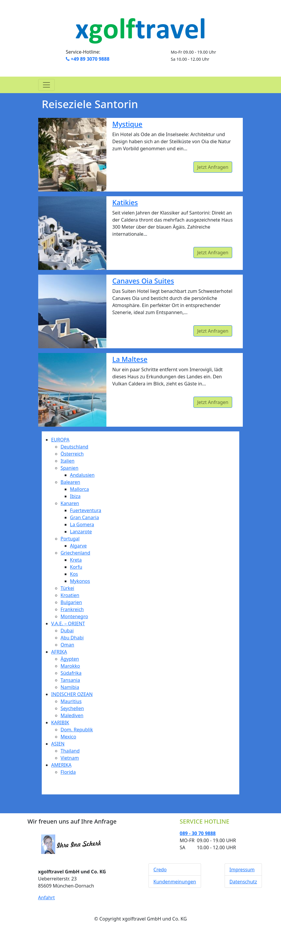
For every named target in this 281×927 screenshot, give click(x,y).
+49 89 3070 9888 (88, 59)
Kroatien (70, 595)
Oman (67, 644)
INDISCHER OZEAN (72, 694)
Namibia (70, 687)
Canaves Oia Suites (143, 281)
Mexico (68, 736)
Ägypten (70, 659)
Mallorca (79, 489)
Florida (68, 772)
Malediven (72, 715)
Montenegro (74, 616)
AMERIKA (61, 765)
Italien (67, 461)
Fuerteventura (85, 510)
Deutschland (74, 446)
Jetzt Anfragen (212, 167)
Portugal (70, 538)
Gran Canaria (84, 517)
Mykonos (80, 581)
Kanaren (70, 503)
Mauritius (71, 701)
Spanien (69, 468)
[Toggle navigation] (46, 85)
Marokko (70, 666)
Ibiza (75, 496)
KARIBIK (60, 722)
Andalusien (82, 475)
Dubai (67, 630)
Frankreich (72, 609)
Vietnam (70, 758)
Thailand (70, 751)
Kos (74, 574)
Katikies (125, 202)
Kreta (76, 560)
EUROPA (60, 439)
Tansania (70, 680)
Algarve (78, 545)
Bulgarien (71, 602)
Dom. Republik (77, 729)
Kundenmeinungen (174, 881)
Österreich (72, 454)
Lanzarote (81, 531)
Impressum (242, 869)
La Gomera (82, 524)
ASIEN (58, 743)
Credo (160, 869)
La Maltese (130, 359)
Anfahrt (46, 897)
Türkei (67, 588)
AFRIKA (59, 652)
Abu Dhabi (72, 637)
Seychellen (72, 708)
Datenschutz (243, 881)
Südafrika (71, 673)
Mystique (127, 124)
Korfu (76, 567)
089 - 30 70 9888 (197, 833)
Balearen (70, 482)
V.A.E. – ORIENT (68, 623)
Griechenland (75, 553)
